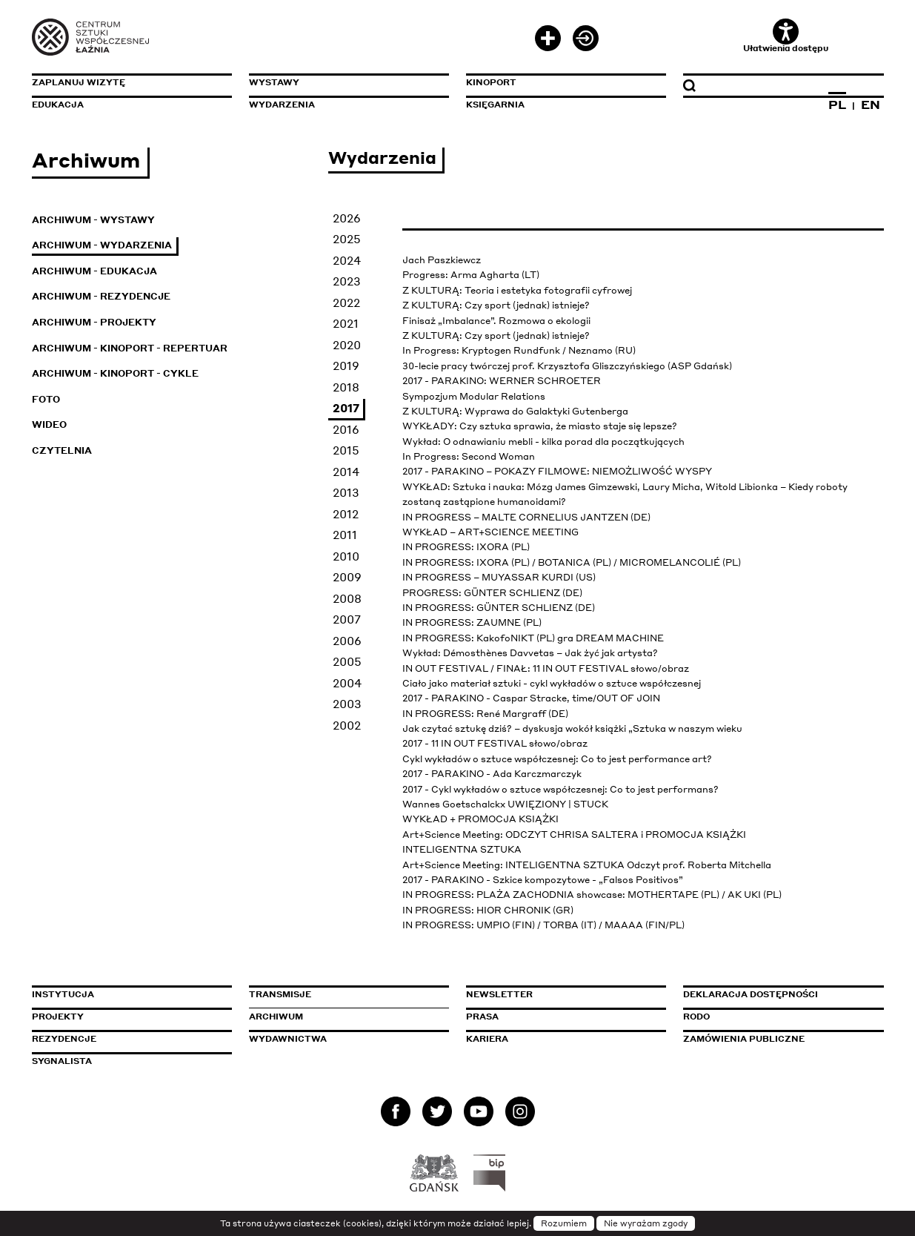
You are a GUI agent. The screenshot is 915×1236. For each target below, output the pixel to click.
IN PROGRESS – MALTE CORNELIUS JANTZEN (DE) (526, 517)
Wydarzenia (282, 104)
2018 (346, 387)
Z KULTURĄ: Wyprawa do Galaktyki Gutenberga (515, 411)
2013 (346, 492)
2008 (347, 598)
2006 (347, 640)
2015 (346, 450)
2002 (347, 725)
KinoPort (491, 82)
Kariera (487, 1039)
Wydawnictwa (288, 1039)
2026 (347, 218)
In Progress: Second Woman (468, 456)
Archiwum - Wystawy (93, 219)
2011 (345, 534)
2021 (346, 323)
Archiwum (276, 1016)
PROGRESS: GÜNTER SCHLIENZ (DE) (492, 592)
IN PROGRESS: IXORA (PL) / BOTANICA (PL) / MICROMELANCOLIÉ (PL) (571, 562)
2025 (347, 238)
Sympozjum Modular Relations (473, 396)
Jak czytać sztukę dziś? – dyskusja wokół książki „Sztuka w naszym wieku (572, 728)
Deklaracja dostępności (750, 994)
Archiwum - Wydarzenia (102, 245)
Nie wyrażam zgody (646, 1223)
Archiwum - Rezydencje (101, 296)
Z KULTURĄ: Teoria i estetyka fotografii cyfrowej (517, 290)
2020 (347, 344)
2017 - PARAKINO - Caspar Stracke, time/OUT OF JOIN (531, 698)
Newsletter (499, 994)
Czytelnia (62, 450)
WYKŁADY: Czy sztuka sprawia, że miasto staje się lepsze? (539, 426)
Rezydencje (64, 1039)
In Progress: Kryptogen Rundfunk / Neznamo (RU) (519, 350)
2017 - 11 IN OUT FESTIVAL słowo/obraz (495, 743)
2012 (346, 513)
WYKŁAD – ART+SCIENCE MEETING (490, 532)
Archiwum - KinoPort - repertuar (129, 348)
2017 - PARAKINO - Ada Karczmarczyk (492, 773)
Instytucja (63, 994)
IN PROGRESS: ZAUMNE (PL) (472, 622)
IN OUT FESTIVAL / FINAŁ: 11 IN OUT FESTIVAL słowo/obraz (545, 668)
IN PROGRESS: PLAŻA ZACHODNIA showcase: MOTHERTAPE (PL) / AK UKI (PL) (592, 894)
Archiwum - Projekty (94, 322)
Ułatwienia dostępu (785, 36)
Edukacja (58, 104)
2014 (346, 471)
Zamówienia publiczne (777, 1039)
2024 (347, 260)
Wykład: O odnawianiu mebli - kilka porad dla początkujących (543, 441)
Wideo (49, 424)
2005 (347, 661)
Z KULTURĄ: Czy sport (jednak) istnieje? (496, 305)
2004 (347, 682)
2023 (347, 281)
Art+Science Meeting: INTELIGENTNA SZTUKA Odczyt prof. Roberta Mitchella (586, 864)
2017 (346, 407)
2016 (346, 429)
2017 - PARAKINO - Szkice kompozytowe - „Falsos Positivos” (542, 879)
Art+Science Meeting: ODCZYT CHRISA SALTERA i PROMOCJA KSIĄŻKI (574, 834)
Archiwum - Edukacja (94, 271)
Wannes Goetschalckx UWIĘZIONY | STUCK (505, 804)
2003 (347, 703)
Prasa (482, 1016)
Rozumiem (564, 1223)
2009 (347, 576)
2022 (346, 302)
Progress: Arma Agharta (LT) (470, 274)
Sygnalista (62, 1061)
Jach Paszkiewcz (441, 259)
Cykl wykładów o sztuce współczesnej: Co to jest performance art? (557, 758)
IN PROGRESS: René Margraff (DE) (485, 713)
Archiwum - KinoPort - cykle (115, 373)
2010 (346, 556)
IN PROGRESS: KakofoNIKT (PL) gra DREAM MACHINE (533, 638)
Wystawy (274, 82)
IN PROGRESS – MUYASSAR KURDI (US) (499, 577)
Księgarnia (495, 104)
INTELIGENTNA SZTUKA (462, 849)
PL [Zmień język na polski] (837, 104)
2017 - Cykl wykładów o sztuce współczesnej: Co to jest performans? (560, 789)
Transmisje (343, 994)
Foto (46, 399)
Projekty (58, 1016)
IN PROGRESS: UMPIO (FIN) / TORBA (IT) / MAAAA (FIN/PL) (543, 925)
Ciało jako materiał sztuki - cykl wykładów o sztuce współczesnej (551, 683)
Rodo (696, 1016)
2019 (346, 365)
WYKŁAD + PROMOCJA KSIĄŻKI (480, 818)
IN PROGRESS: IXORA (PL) (466, 546)
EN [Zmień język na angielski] (870, 104)
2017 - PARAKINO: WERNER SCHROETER (501, 380)
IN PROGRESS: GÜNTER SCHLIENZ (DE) (498, 607)
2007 (347, 619)
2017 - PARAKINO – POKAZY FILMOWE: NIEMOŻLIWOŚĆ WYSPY (557, 471)
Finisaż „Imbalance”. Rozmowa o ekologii (496, 320)
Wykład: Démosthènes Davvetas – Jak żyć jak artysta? (530, 652)
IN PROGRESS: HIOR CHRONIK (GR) (487, 910)
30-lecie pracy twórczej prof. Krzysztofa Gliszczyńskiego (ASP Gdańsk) (567, 365)
